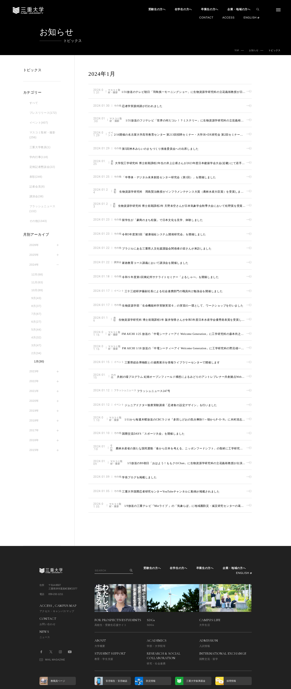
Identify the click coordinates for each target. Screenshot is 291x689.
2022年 (34, 381)
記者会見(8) (37, 186)
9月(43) (36, 298)
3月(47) (36, 345)
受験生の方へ (157, 9)
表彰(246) (35, 176)
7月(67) (36, 313)
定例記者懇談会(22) (42, 166)
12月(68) (37, 274)
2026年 (34, 245)
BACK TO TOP (239, 683)
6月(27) (36, 321)
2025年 (34, 254)
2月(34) (36, 353)
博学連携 (99, 648)
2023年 (34, 371)
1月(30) (39, 361)
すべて (33, 102)
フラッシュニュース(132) (42, 209)
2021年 (34, 391)
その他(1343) (38, 221)
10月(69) (37, 290)
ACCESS (228, 17)
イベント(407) (38, 122)
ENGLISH (249, 17)
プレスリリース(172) (43, 112)
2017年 (34, 430)
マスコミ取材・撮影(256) (42, 135)
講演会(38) (36, 196)
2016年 (34, 440)
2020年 (34, 400)
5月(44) (36, 329)
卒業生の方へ (209, 9)
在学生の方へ (183, 9)
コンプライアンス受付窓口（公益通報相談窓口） (163, 648)
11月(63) (37, 282)
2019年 (34, 410)
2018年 (34, 420)
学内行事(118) (38, 157)
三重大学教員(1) (39, 147)
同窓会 (115, 648)
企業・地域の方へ (239, 9)
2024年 (34, 264)
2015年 (34, 450)
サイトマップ (134, 648)
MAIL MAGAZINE (52, 615)
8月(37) (36, 306)
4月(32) (36, 337)
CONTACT (206, 17)
